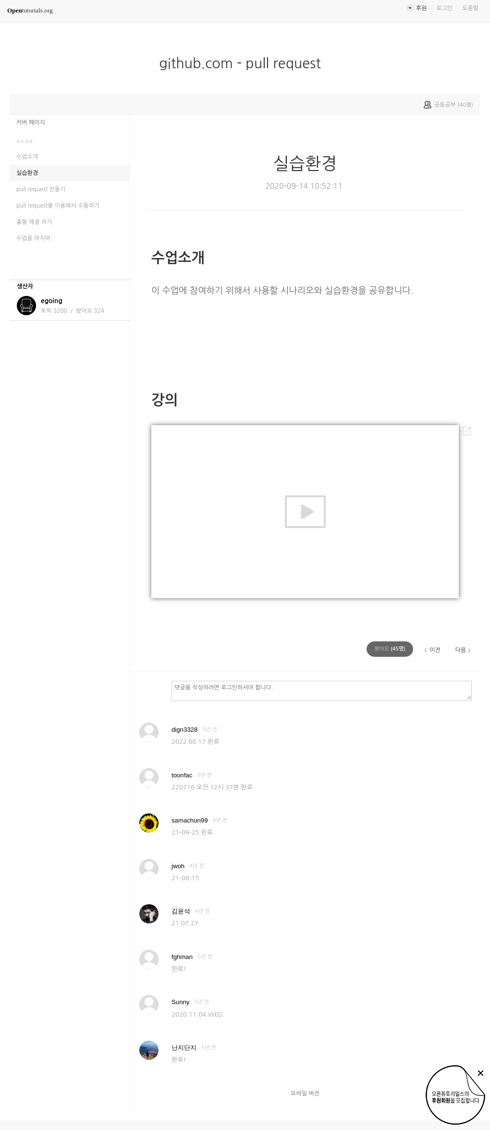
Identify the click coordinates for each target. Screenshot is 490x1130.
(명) (389, 648)
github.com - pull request (243, 63)
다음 (460, 650)
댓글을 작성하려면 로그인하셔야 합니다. (321, 690)
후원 (421, 8)
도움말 (470, 8)
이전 (435, 650)
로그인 (444, 8)
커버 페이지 (30, 122)
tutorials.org (30, 10)
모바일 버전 (305, 1093)
